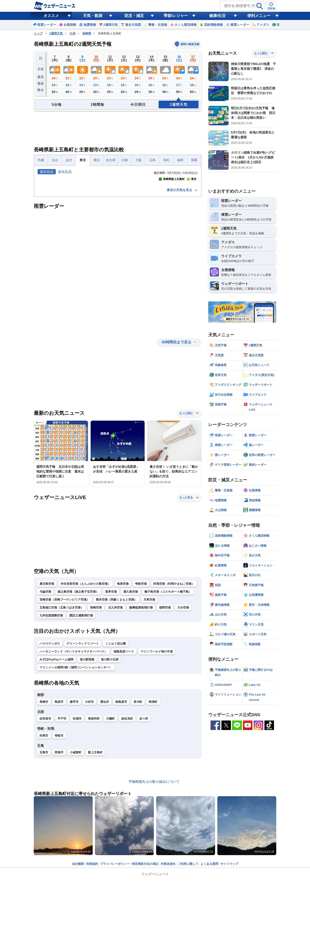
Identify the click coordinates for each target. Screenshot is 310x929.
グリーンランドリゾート (82, 723)
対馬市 (43, 815)
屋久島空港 (130, 671)
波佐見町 (127, 798)
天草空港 (149, 679)
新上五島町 (95, 832)
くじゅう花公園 (115, 723)
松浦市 (77, 798)
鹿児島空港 (46, 663)
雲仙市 (104, 781)
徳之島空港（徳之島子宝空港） (78, 671)
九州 (72, 33)
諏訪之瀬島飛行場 (81, 695)
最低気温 (65, 172)
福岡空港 (165, 687)
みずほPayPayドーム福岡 (56, 739)
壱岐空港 (141, 663)
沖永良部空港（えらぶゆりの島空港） (86, 663)
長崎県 (86, 33)
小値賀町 (76, 832)
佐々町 (143, 798)
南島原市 (121, 781)
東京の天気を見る (182, 270)
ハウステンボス (49, 723)
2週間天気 (56, 33)
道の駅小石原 (110, 739)
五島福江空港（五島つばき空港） (61, 687)
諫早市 (74, 781)
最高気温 (46, 172)
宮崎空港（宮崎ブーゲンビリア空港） (64, 679)
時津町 (153, 781)
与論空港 (45, 671)
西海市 (59, 832)
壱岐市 (59, 815)
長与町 (137, 781)
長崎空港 (96, 687)
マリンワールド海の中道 (156, 731)
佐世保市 (45, 798)
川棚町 (110, 798)
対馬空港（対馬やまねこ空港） (173, 663)
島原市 (59, 781)
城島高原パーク (124, 731)
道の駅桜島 (87, 739)
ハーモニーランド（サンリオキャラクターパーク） (73, 731)
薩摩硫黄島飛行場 (141, 687)
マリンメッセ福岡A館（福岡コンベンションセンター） (75, 747)
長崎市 (43, 781)
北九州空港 (115, 687)
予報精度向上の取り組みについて (153, 862)
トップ (38, 33)
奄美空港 (123, 663)
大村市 (89, 781)
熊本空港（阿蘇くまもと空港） (116, 679)
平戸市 (62, 798)
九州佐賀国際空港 (51, 695)
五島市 (43, 832)
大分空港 (183, 687)
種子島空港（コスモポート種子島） (167, 671)
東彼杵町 (94, 798)
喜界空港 (111, 671)
